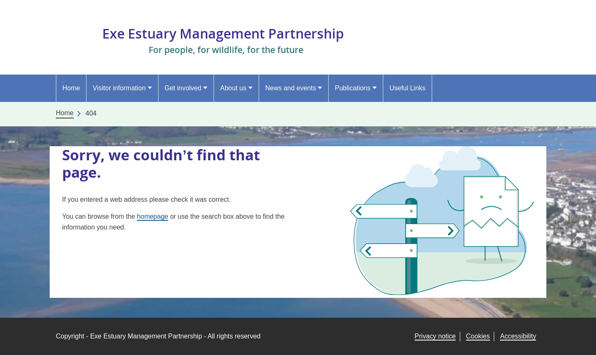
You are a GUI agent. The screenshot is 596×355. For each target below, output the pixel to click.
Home (71, 88)
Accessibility (518, 336)
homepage (152, 216)
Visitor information (119, 88)
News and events (290, 88)
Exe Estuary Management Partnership (223, 33)
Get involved (182, 88)
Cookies (478, 336)
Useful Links (407, 88)
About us (233, 88)
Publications (352, 88)
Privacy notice (435, 336)
